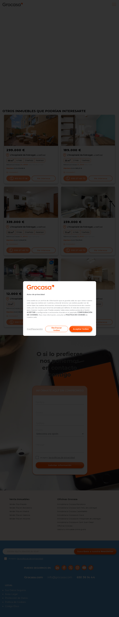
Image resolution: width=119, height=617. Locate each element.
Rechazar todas (56, 328)
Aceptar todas (81, 329)
